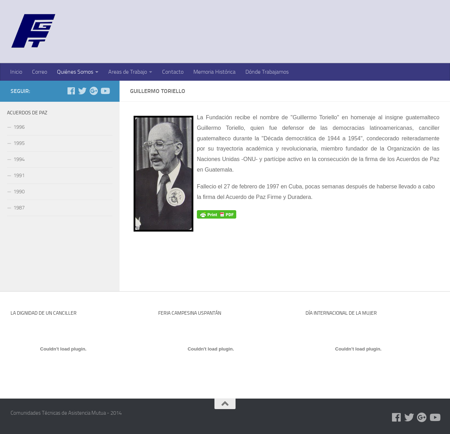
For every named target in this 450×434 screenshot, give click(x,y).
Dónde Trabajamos (267, 71)
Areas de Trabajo (127, 71)
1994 (19, 159)
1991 (19, 175)
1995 (19, 143)
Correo (39, 71)
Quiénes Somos (75, 71)
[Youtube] (105, 91)
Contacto (173, 71)
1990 (19, 191)
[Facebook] (71, 91)
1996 (19, 127)
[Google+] (93, 91)
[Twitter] (82, 91)
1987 (19, 208)
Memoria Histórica (214, 71)
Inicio (16, 71)
